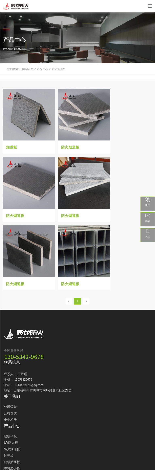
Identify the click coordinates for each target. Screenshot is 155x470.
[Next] (86, 224)
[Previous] (69, 224)
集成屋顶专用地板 (16, 235)
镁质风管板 (41, 235)
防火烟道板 (58, 69)
